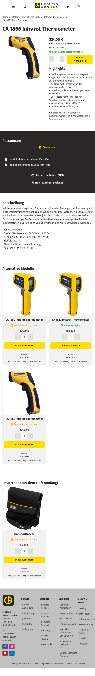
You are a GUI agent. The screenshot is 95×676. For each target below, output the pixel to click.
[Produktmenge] (57, 59)
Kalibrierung (28, 613)
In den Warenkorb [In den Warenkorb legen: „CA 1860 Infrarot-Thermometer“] (24, 345)
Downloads (46, 644)
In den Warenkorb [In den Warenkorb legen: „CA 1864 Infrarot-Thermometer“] (24, 444)
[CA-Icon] (8, 595)
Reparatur (27, 624)
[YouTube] (5, 653)
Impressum (46, 664)
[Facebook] (5, 646)
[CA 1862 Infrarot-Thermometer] (71, 274)
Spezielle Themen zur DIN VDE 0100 (66, 632)
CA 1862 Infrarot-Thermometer (70, 319)
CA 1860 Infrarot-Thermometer (24, 319)
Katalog (82, 608)
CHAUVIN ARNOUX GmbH (28, 664)
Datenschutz (58, 664)
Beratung (45, 630)
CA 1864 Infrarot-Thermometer (24, 419)
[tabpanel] (47, 162)
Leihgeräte (27, 629)
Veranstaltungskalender (71, 613)
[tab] (47, 147)
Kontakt (82, 638)
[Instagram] (12, 646)
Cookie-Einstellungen (76, 664)
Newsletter (84, 644)
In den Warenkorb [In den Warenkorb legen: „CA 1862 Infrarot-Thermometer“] (71, 345)
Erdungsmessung (68, 624)
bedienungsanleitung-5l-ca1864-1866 (29, 164)
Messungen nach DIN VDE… (65, 644)
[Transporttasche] (24, 488)
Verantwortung (86, 624)
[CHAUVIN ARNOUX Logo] (46, 3)
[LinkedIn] (12, 653)
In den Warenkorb (80, 59)
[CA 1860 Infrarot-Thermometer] (24, 274)
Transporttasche (24, 534)
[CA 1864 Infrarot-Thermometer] (24, 373)
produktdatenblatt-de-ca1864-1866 (29, 159)
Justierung (27, 618)
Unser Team (84, 614)
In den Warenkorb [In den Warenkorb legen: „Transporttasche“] (24, 560)
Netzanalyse (66, 618)
